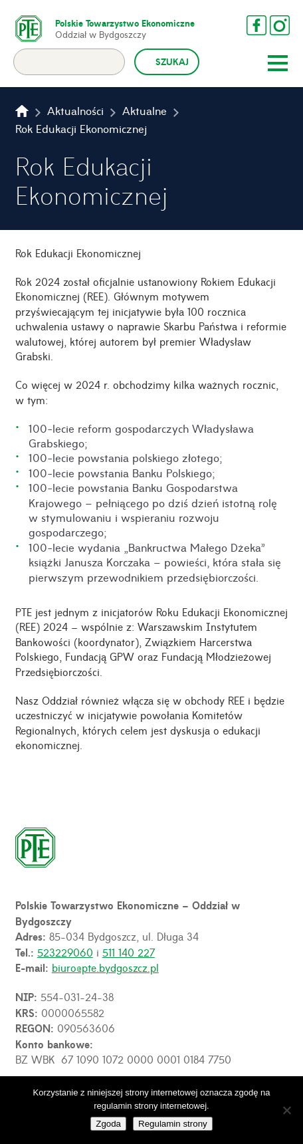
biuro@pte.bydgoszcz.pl (105, 967)
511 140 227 (128, 952)
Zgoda (108, 1124)
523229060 (65, 952)
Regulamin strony (172, 1124)
